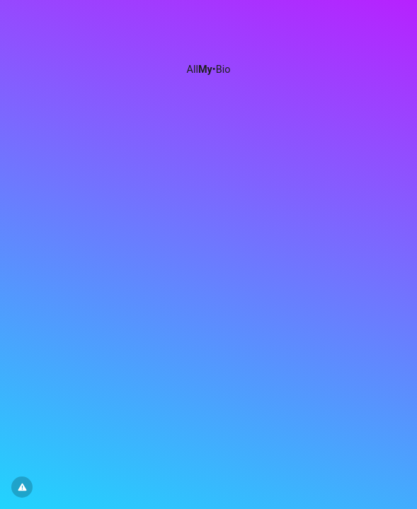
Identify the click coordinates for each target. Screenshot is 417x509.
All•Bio (209, 70)
